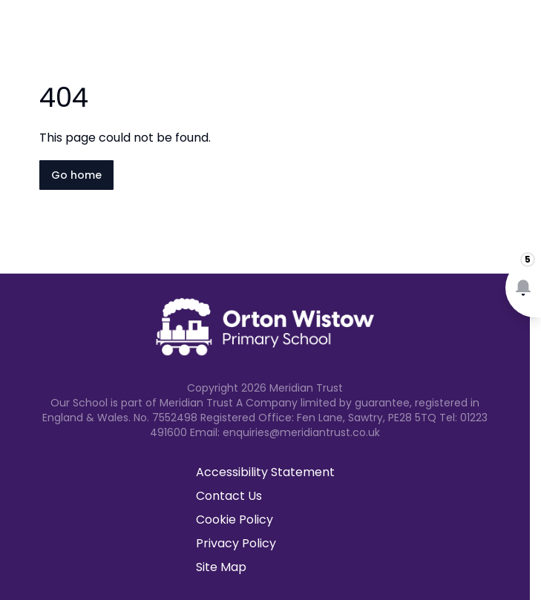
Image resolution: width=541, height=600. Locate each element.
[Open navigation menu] (520, 35)
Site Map (221, 567)
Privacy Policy (236, 543)
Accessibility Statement (265, 472)
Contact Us (229, 495)
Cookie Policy (234, 519)
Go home (76, 175)
